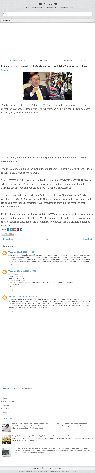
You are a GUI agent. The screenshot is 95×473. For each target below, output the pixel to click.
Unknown (12, 252)
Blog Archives (27, 388)
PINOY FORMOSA (47, 4)
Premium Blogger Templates (40, 471)
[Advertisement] (47, 41)
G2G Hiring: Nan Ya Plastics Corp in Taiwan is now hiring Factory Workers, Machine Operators (50, 448)
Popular (6, 388)
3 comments (5, 70)
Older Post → (88, 239)
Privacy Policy (8, 401)
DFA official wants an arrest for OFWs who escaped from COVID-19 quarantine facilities (44, 66)
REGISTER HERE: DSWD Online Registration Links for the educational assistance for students (50, 423)
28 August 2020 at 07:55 (26, 271)
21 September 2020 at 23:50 (28, 296)
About (5, 412)
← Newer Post (7, 239)
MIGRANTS (13, 61)
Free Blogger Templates (68, 471)
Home (4, 61)
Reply (10, 264)
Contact (6, 405)
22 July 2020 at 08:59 (25, 252)
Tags (15, 388)
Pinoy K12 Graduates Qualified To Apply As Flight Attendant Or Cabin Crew (42, 436)
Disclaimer (7, 409)
